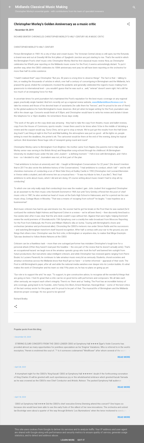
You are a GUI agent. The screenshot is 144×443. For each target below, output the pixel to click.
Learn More (68, 440)
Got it (81, 440)
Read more (124, 357)
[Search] (134, 7)
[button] (128, 24)
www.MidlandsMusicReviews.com (107, 102)
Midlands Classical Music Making (41, 7)
